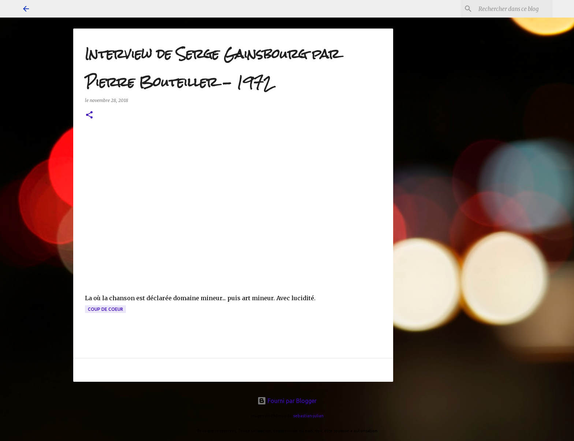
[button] (89, 115)
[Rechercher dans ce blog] (514, 9)
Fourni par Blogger (287, 400)
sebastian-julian (308, 416)
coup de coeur (105, 309)
